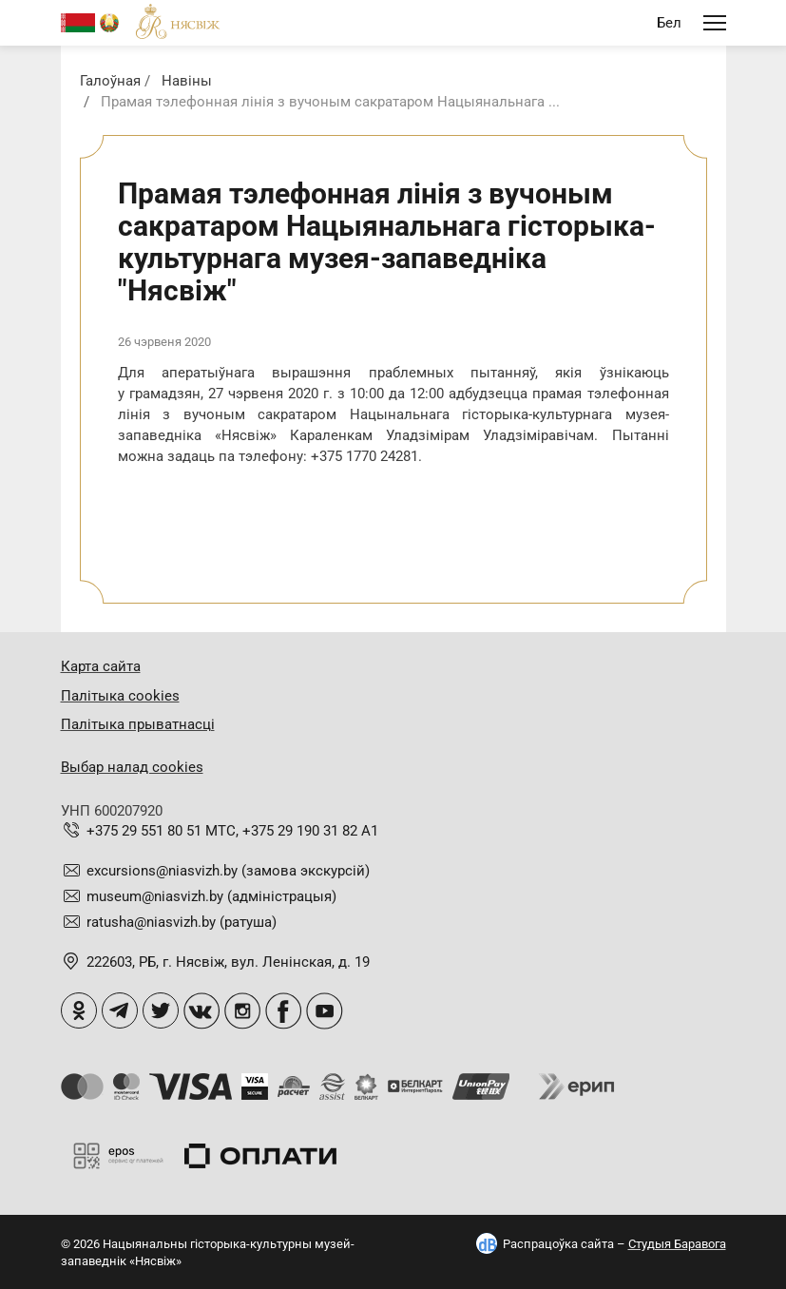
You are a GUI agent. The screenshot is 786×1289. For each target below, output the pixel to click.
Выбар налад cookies (132, 767)
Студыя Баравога (677, 1244)
